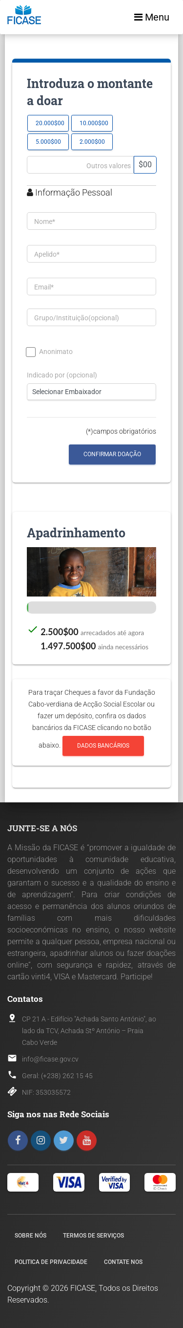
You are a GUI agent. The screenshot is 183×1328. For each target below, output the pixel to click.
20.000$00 (50, 123)
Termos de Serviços (93, 1235)
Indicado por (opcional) (62, 375)
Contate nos (123, 1262)
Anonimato (50, 351)
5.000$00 (48, 141)
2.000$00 (92, 141)
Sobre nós (30, 1235)
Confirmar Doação (112, 454)
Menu (151, 17)
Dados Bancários (103, 746)
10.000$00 (94, 123)
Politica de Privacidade (51, 1262)
